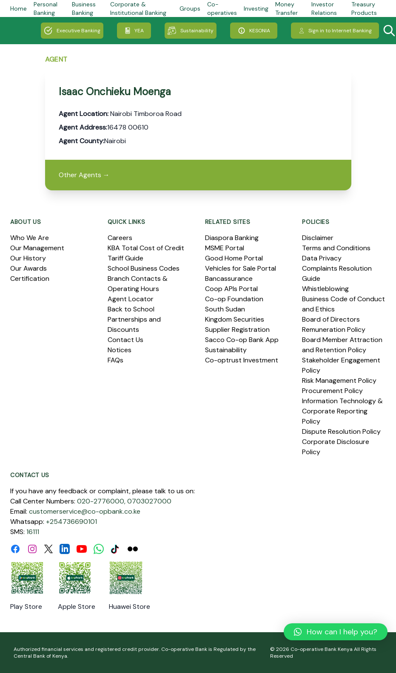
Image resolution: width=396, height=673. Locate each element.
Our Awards (28, 268)
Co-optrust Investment (241, 360)
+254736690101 (71, 521)
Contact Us (125, 339)
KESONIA (253, 30)
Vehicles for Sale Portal (240, 268)
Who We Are (29, 237)
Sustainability (191, 30)
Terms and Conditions (336, 247)
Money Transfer (286, 8)
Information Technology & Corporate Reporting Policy (342, 411)
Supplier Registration (237, 329)
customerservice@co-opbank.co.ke (84, 511)
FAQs (115, 360)
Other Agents (84, 174)
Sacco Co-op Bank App (242, 339)
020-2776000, (101, 501)
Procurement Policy (332, 390)
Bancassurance (229, 278)
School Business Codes (143, 268)
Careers (120, 237)
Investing (256, 8)
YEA (134, 30)
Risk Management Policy (339, 380)
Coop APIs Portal (231, 288)
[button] (335, 631)
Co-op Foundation (234, 298)
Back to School (131, 309)
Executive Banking (72, 30)
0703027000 (149, 501)
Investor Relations (324, 8)
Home (18, 8)
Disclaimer (317, 237)
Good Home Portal (234, 258)
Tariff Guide (125, 258)
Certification (29, 278)
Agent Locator (131, 298)
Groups (189, 8)
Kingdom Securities (234, 319)
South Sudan (225, 309)
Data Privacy (322, 258)
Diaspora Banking (232, 237)
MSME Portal (224, 247)
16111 (32, 531)
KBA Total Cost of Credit (146, 247)
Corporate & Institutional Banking (138, 8)
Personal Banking (45, 8)
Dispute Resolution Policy (341, 431)
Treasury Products (364, 8)
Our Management (37, 247)
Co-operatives (222, 8)
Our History (28, 258)
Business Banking (84, 8)
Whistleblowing (325, 288)
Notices (119, 349)
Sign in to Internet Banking (335, 30)
